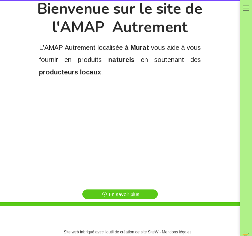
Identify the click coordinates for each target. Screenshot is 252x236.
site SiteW (149, 232)
